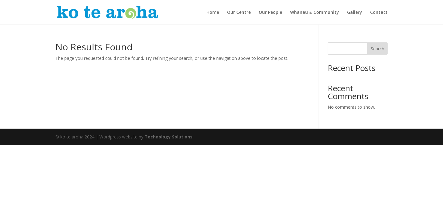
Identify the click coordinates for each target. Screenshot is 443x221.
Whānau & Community (314, 12)
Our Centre (239, 12)
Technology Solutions (169, 137)
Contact (379, 12)
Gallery (354, 12)
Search (377, 49)
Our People (270, 12)
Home (212, 12)
